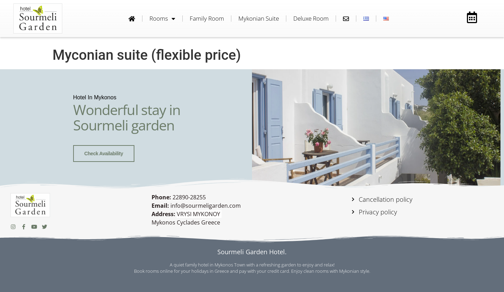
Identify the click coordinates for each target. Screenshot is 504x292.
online (166, 271)
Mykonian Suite (258, 18)
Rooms (162, 18)
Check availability (103, 153)
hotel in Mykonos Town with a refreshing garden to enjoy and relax (266, 265)
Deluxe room (311, 18)
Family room (207, 18)
